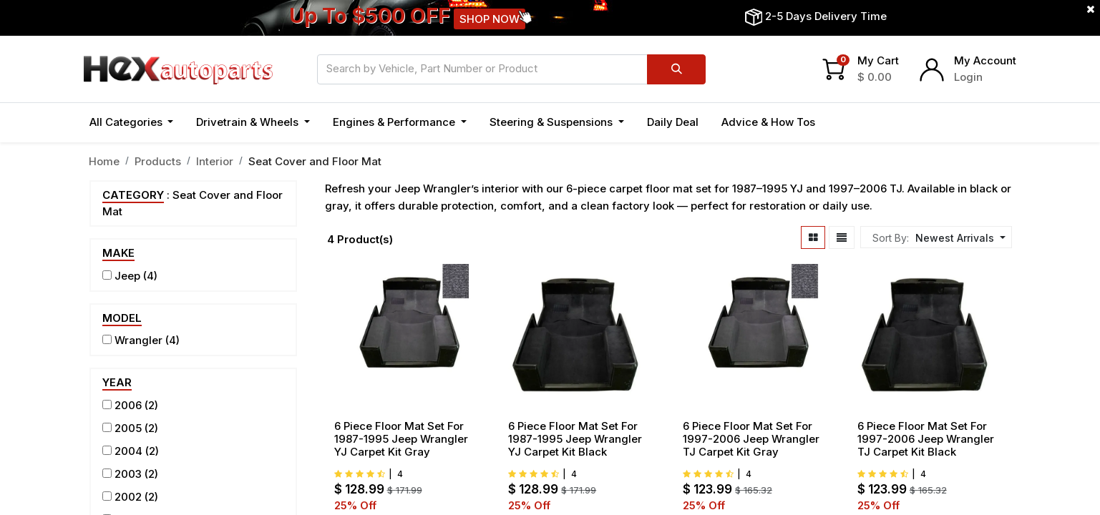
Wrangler (138, 340)
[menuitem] (673, 122)
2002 (128, 497)
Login (968, 77)
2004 (128, 451)
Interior (214, 161)
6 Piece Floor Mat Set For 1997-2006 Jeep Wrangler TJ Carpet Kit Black (925, 439)
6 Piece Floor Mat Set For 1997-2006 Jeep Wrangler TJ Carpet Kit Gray (751, 439)
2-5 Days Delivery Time (826, 16)
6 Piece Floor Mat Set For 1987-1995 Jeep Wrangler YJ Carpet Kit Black (575, 439)
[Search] (676, 69)
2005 (128, 428)
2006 (128, 405)
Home (104, 161)
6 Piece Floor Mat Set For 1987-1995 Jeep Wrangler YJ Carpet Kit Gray (401, 439)
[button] (959, 237)
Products (158, 161)
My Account (985, 60)
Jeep (127, 276)
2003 (128, 474)
